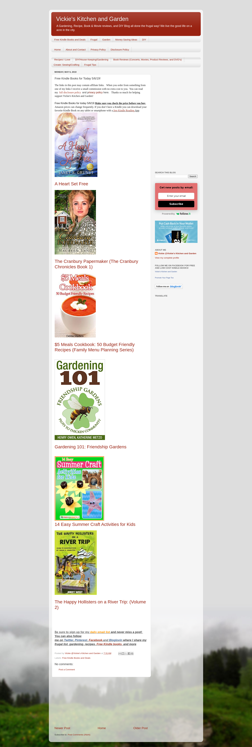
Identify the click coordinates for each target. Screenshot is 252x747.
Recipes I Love (62, 59)
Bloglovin (116, 640)
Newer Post (62, 728)
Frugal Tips (90, 64)
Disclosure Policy (120, 49)
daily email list (100, 632)
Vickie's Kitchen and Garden (92, 19)
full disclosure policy (70, 92)
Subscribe (176, 203)
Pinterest (81, 640)
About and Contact (76, 49)
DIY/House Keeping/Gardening (91, 59)
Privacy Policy (98, 49)
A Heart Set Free (72, 183)
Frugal (93, 39)
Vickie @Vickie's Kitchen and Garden (177, 253)
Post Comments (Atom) (79, 734)
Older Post (140, 728)
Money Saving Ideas (126, 39)
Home (57, 49)
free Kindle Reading (123, 110)
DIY (144, 39)
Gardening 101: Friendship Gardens (90, 446)
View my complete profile (167, 258)
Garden (106, 39)
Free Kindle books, (109, 644)
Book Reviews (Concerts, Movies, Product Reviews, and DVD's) (147, 59)
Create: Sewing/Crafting (66, 64)
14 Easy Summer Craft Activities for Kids (95, 524)
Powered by (176, 213)
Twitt (67, 640)
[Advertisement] (101, 701)
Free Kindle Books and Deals (70, 39)
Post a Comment (67, 669)
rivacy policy (96, 92)
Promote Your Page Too (164, 278)
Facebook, (96, 640)
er (72, 640)
